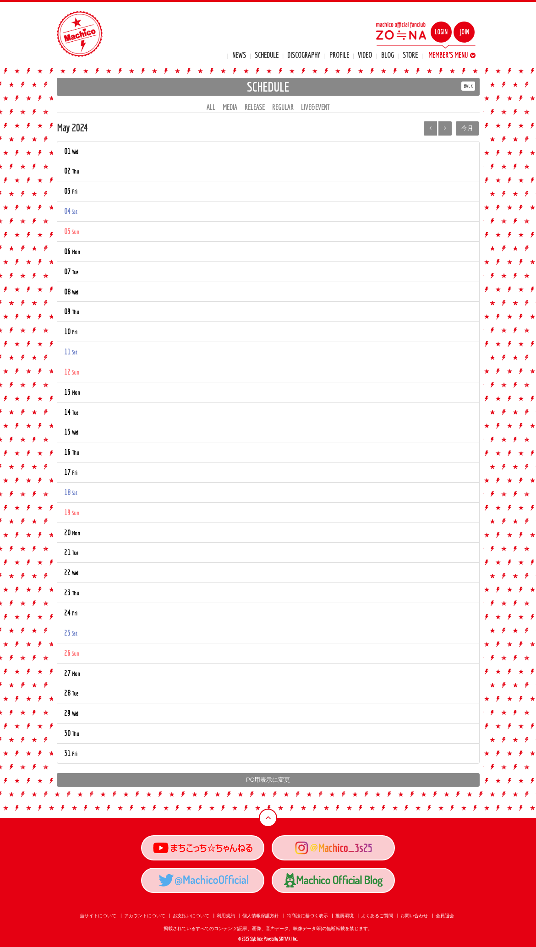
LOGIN (441, 32)
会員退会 (445, 915)
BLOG (387, 55)
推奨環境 (344, 915)
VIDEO (365, 55)
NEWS (239, 55)
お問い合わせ (414, 915)
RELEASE (255, 107)
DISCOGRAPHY (303, 55)
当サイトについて (98, 915)
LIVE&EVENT (315, 107)
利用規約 (226, 915)
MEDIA (230, 107)
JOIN (464, 32)
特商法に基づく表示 (307, 915)
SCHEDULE (267, 55)
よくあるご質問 (377, 915)
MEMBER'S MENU (452, 55)
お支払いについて (191, 915)
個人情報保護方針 (260, 915)
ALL (211, 107)
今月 (467, 128)
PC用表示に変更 (268, 779)
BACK (468, 86)
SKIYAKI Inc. (288, 939)
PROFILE (339, 55)
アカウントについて (144, 915)
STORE (410, 55)
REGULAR (283, 107)
